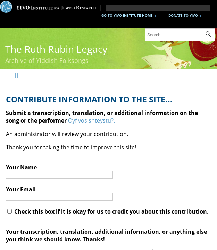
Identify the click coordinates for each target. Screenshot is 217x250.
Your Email (21, 189)
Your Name (21, 167)
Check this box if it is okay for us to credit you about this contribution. (108, 211)
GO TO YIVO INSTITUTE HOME (127, 15)
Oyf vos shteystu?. (91, 120)
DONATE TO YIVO (183, 15)
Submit (210, 35)
